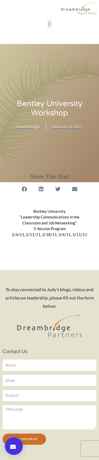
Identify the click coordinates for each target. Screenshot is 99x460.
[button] (49, 24)
